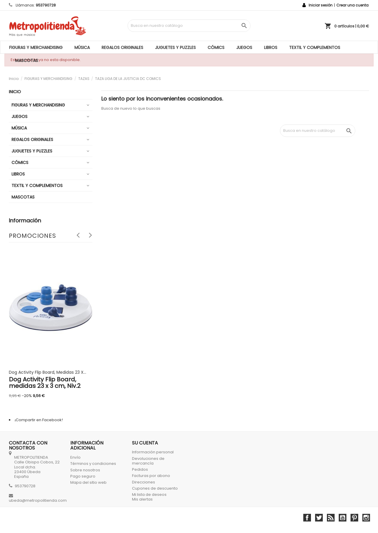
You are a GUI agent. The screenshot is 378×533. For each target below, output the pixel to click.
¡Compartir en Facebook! (38, 420)
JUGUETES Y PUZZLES (175, 47)
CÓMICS (216, 47)
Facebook (307, 517)
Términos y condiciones (93, 463)
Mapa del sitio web (88, 482)
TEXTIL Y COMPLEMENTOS (314, 47)
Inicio (15, 92)
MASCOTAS (26, 60)
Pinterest (354, 517)
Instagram (366, 517)
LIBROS (270, 47)
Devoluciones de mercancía (148, 461)
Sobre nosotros (85, 470)
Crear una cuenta (352, 5)
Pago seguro (82, 476)
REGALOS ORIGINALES (122, 47)
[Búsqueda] (189, 25)
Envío (75, 457)
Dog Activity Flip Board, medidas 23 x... (47, 372)
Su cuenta (145, 442)
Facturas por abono (151, 475)
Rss (331, 517)
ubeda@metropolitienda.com (38, 500)
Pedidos (140, 469)
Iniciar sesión (321, 5)
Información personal (153, 452)
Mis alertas (142, 499)
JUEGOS (244, 47)
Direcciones (143, 482)
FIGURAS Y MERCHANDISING (36, 47)
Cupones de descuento (155, 488)
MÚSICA (82, 47)
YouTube (342, 517)
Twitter (319, 517)
